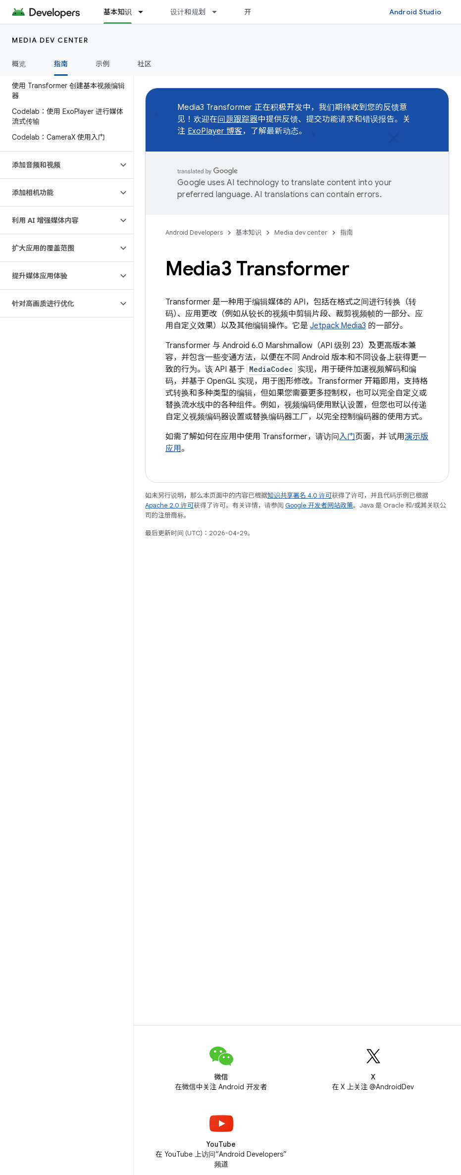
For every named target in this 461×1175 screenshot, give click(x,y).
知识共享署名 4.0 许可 (299, 495)
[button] (58, 165)
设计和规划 (187, 11)
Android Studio (415, 11)
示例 (103, 63)
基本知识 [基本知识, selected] (117, 11)
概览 (19, 63)
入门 (347, 437)
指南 (346, 232)
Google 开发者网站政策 (319, 505)
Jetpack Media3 (338, 326)
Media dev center (50, 40)
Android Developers (194, 232)
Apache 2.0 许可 (169, 505)
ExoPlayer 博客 (215, 131)
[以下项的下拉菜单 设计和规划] (218, 12)
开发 (251, 11)
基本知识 (248, 232)
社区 (145, 63)
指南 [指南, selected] (61, 63)
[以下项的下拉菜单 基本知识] (145, 12)
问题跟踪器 (237, 119)
